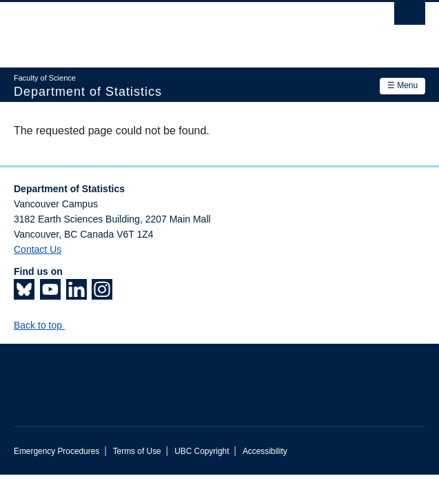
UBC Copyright (201, 451)
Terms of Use (137, 451)
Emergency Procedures (56, 451)
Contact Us (37, 249)
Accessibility (265, 451)
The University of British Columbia (158, 28)
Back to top (44, 325)
